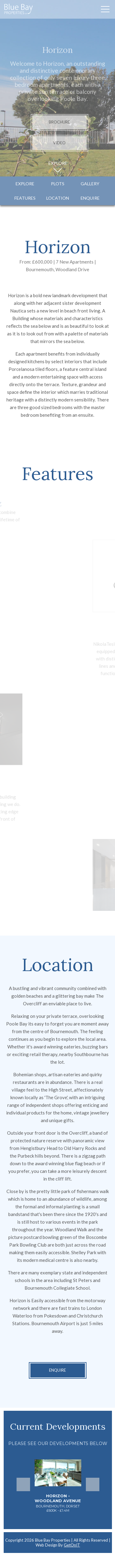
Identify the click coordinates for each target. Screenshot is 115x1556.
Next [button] (92, 1484)
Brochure (59, 122)
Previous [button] (23, 1484)
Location (57, 198)
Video (59, 143)
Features (25, 198)
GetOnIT (72, 1545)
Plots (57, 183)
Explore (25, 183)
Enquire (90, 198)
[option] (58, 1489)
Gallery (90, 183)
